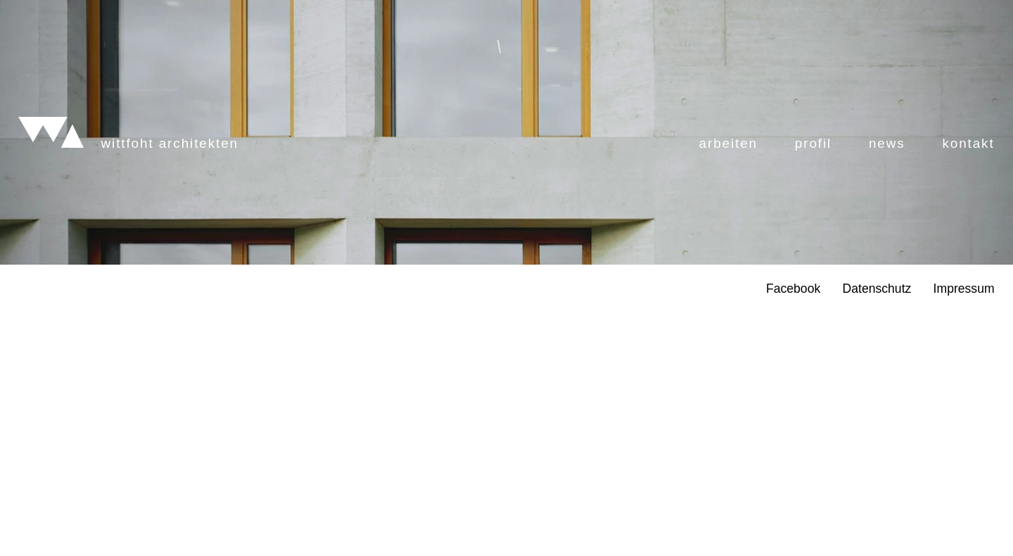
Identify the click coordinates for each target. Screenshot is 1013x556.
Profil (813, 289)
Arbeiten (728, 289)
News (887, 289)
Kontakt (968, 289)
